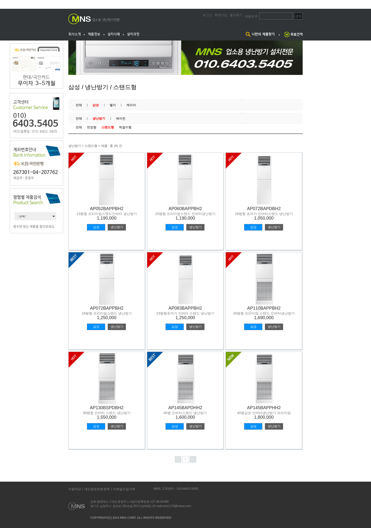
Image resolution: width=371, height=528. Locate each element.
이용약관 (74, 489)
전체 (79, 105)
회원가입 (221, 15)
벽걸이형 (125, 127)
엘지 (113, 105)
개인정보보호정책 (97, 489)
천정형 (91, 127)
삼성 (96, 105)
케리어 (131, 105)
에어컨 (120, 118)
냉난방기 (99, 118)
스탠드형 (107, 127)
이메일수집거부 (124, 489)
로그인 (207, 15)
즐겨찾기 (236, 15)
